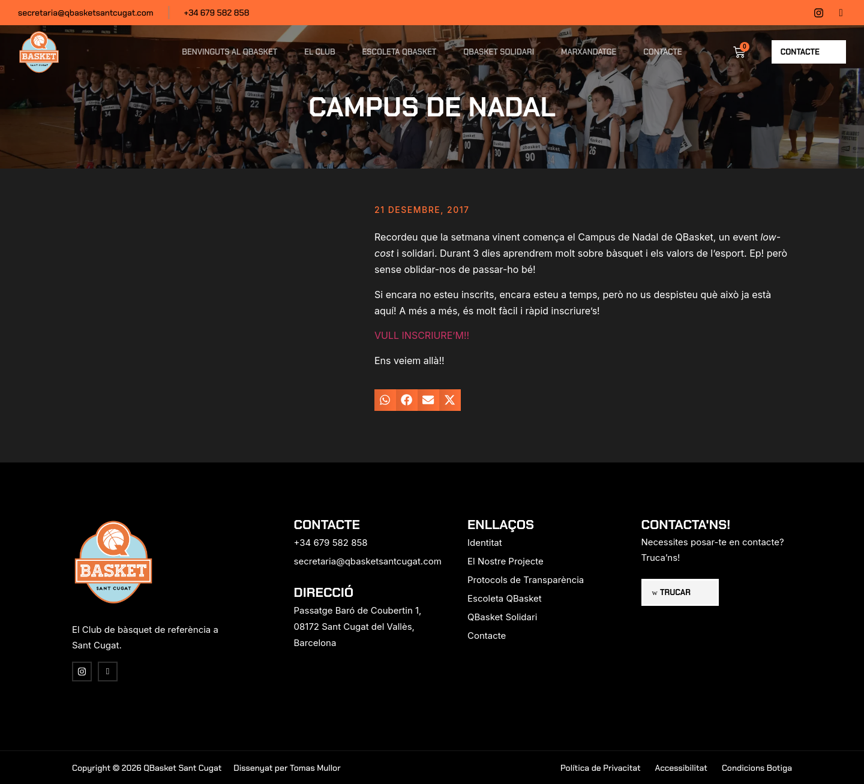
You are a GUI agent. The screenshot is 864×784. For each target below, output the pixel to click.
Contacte (662, 52)
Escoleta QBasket (399, 52)
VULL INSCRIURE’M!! (421, 335)
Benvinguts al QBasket (229, 52)
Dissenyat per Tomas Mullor (286, 767)
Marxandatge (588, 52)
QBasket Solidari (498, 52)
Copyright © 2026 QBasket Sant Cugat (146, 767)
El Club (319, 52)
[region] (156, 690)
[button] (385, 400)
